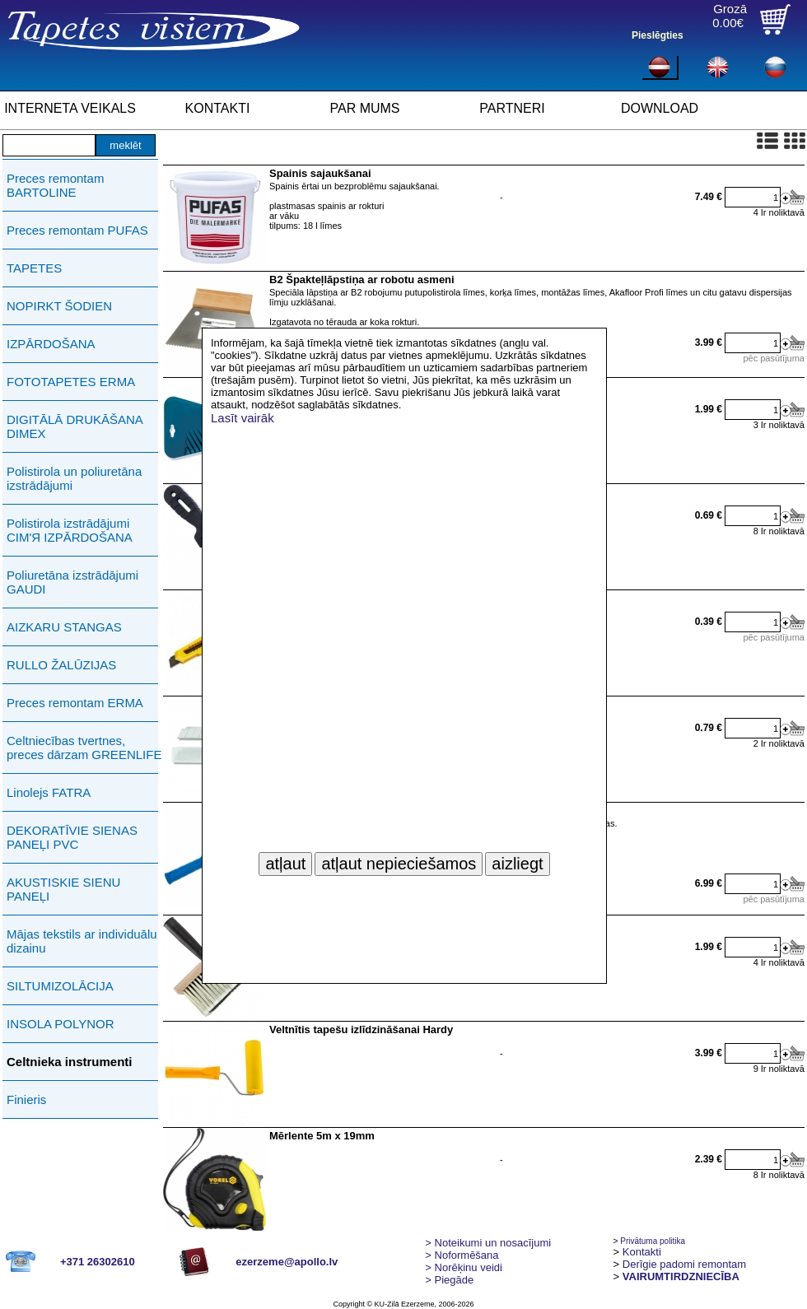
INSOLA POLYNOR (60, 1024)
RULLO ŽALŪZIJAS (61, 665)
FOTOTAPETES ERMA (71, 382)
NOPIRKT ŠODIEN (59, 306)
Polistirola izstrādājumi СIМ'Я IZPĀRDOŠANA (70, 530)
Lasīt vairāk (242, 418)
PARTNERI (511, 108)
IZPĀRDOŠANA (51, 344)
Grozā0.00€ (729, 16)
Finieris (26, 1099)
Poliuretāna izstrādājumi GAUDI (72, 582)
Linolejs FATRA (49, 792)
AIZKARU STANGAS (64, 627)
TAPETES (34, 268)
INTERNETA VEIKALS (70, 108)
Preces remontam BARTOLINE (55, 185)
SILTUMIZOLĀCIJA (60, 986)
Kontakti (642, 1252)
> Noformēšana (461, 1255)
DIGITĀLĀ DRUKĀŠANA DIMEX (74, 426)
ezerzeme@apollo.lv (287, 1261)
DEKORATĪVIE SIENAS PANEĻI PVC (72, 837)
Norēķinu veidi (463, 1267)
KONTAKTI (217, 108)
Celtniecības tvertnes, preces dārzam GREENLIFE (84, 748)
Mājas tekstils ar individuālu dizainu (82, 941)
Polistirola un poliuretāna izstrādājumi (74, 478)
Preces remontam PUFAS (77, 230)
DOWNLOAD (659, 108)
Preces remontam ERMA (75, 703)
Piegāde (449, 1280)
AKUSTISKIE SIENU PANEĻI (63, 889)
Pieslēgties (657, 35)
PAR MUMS (364, 108)
